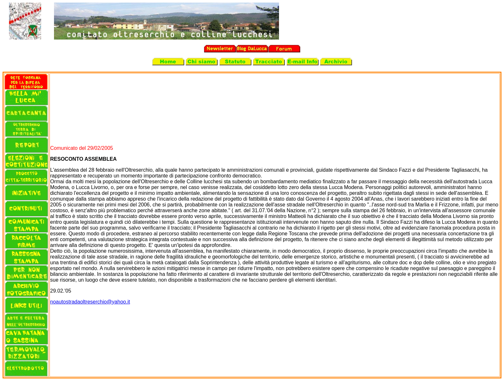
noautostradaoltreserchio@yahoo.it (90, 301)
